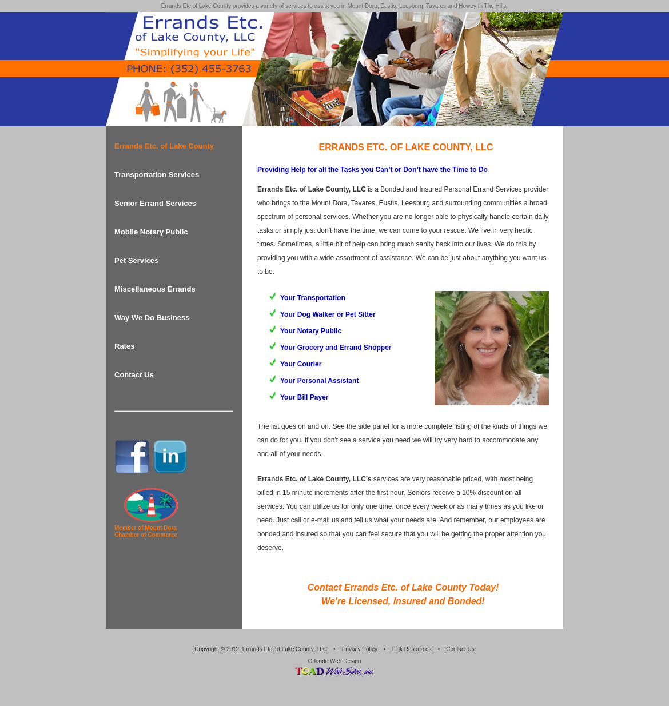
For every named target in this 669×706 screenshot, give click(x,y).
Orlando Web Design (334, 661)
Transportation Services (156, 174)
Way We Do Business (151, 317)
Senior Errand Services (155, 203)
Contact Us (134, 374)
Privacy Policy (359, 649)
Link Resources (412, 649)
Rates (124, 346)
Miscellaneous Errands (155, 289)
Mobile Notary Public (151, 232)
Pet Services (136, 260)
